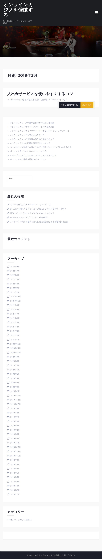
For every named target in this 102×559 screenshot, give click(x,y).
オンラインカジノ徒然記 (21, 520)
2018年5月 (15, 477)
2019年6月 (15, 421)
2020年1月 (15, 391)
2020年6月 (15, 370)
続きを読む (87, 105)
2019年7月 (15, 417)
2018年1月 (15, 494)
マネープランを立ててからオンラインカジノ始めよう (33, 155)
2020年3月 (15, 383)
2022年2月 (15, 288)
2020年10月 (15, 353)
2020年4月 (15, 378)
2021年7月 (15, 314)
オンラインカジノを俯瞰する (18, 10)
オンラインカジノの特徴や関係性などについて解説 (32, 123)
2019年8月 (15, 413)
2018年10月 (15, 456)
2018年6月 (15, 473)
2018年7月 (15, 469)
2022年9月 (15, 267)
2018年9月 (15, 460)
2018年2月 (15, 490)
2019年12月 (15, 396)
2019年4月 (15, 430)
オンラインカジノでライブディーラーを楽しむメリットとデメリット (40, 131)
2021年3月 (15, 331)
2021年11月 (15, 297)
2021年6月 (15, 318)
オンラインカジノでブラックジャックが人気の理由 (32, 127)
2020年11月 (15, 348)
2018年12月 (15, 447)
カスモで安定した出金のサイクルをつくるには (30, 204)
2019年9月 (15, 408)
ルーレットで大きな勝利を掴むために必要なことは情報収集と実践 (39, 222)
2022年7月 (15, 271)
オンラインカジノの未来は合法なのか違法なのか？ (32, 139)
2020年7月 (15, 365)
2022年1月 (15, 292)
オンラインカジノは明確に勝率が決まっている (30, 143)
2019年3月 (15, 434)
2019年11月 (15, 400)
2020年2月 (15, 387)
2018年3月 (15, 486)
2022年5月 (15, 279)
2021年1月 (15, 340)
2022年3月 (15, 284)
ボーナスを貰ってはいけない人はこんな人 (28, 151)
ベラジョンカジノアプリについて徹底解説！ (29, 217)
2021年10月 (15, 301)
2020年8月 (15, 361)
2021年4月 (15, 327)
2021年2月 (15, 335)
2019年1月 (15, 443)
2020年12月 (15, 344)
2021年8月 (15, 310)
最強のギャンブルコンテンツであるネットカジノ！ (32, 213)
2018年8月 (15, 464)
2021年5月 (15, 322)
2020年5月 (15, 374)
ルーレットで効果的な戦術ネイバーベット (28, 159)
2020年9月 (15, 357)
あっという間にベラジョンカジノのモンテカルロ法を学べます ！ (38, 209)
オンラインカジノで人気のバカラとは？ (27, 135)
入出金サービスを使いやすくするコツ (40, 94)
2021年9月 (15, 305)
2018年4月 (15, 482)
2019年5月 (15, 426)
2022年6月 (15, 275)
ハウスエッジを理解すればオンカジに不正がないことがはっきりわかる (41, 147)
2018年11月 (15, 451)
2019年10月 (15, 404)
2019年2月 (15, 439)
